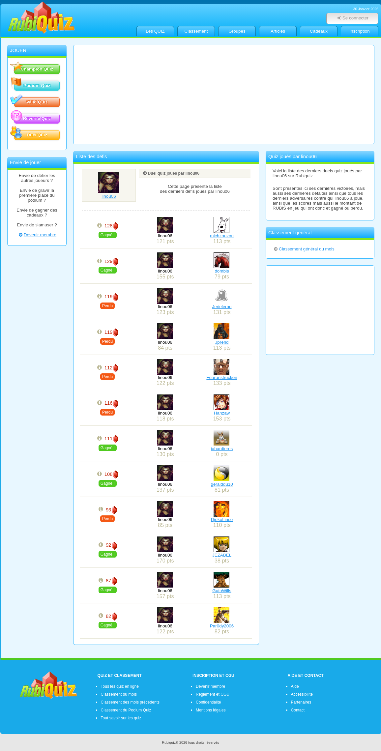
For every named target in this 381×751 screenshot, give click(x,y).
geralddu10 (222, 484)
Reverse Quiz (32, 118)
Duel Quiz (30, 134)
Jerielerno (222, 306)
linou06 (108, 194)
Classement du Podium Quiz (126, 710)
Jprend (222, 342)
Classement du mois (119, 694)
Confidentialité (208, 702)
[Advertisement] (224, 94)
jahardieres (222, 448)
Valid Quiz (30, 101)
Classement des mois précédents (130, 702)
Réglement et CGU (212, 694)
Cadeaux (319, 31)
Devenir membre (36, 234)
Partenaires (301, 702)
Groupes (237, 31)
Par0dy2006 (222, 625)
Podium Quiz (32, 85)
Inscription (359, 31)
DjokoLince (222, 519)
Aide (295, 686)
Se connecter (352, 17)
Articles (278, 31)
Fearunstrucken (221, 377)
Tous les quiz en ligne (120, 686)
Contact (298, 710)
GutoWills (221, 590)
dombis (222, 271)
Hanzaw (222, 413)
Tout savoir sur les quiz (121, 718)
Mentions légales (211, 710)
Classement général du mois (304, 248)
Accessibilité (302, 694)
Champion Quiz (33, 68)
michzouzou (222, 235)
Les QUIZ (155, 31)
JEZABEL (221, 555)
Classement (196, 31)
